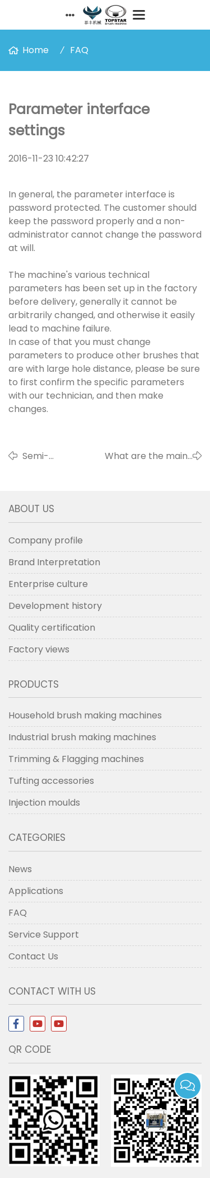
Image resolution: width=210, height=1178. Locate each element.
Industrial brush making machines (82, 737)
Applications (35, 890)
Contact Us (33, 956)
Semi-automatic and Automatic (54, 456)
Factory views (38, 649)
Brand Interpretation (54, 562)
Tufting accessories (51, 780)
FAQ (79, 50)
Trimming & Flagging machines (76, 759)
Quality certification (51, 627)
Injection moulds (44, 802)
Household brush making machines (85, 715)
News (20, 869)
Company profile (45, 540)
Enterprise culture (48, 584)
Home (35, 50)
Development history (55, 605)
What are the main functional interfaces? (146, 456)
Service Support (43, 934)
